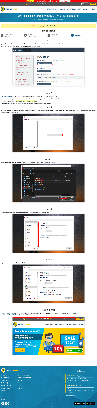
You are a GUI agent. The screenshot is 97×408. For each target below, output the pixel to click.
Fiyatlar (62, 9)
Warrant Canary (6, 388)
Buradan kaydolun (66, 26)
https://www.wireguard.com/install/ (53, 44)
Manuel (20, 388)
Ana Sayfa (4, 375)
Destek (93, 9)
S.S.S (19, 385)
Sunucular (86, 9)
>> (65, 1)
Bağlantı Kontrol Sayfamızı (11, 314)
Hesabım (93, 3)
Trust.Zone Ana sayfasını (7, 313)
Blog (19, 383)
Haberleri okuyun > (70, 395)
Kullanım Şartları (6, 383)
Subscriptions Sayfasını (7, 96)
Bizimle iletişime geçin (25, 377)
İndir (79, 9)
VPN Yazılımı (5, 377)
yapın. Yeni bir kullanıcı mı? (51, 26)
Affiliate (3, 391)
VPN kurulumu (71, 9)
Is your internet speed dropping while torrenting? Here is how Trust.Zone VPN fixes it (80, 377)
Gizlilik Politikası (6, 385)
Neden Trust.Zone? (52, 9)
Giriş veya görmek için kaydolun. (28, 101)
